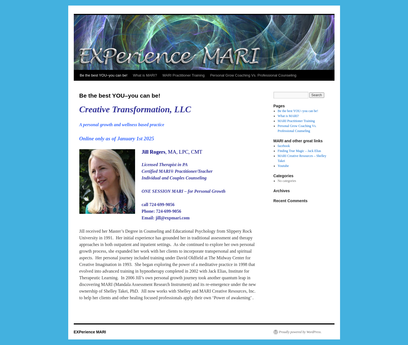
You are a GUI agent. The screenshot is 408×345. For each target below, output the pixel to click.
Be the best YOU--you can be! (298, 111)
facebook (284, 146)
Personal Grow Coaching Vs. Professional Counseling (253, 75)
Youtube (283, 166)
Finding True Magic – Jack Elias (299, 151)
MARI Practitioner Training (184, 75)
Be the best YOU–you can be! (104, 75)
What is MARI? (145, 75)
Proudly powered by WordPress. (300, 332)
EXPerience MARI (90, 332)
